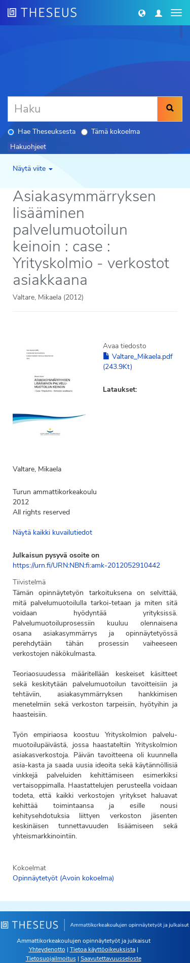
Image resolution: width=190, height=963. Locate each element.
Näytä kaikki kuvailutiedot (52, 532)
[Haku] (83, 109)
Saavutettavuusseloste (111, 958)
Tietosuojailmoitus (51, 958)
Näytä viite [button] (33, 168)
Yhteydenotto (47, 949)
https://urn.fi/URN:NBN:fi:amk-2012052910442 (86, 565)
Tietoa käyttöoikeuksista (102, 949)
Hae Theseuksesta (41, 131)
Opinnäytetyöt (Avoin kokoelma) (63, 878)
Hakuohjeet (28, 147)
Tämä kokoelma (110, 131)
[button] (142, 12)
